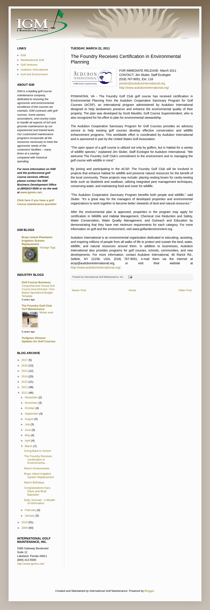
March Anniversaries (36, 468)
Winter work (46, 312)
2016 (24, 365)
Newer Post (79, 290)
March (29, 446)
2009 (24, 527)
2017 (24, 360)
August (29, 419)
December (32, 397)
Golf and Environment (34, 74)
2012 (24, 387)
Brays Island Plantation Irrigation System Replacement (37, 241)
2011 (24, 392)
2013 (24, 381)
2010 (24, 522)
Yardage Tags (47, 247)
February (31, 510)
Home (132, 290)
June (28, 429)
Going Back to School (37, 450)
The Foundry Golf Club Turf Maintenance (37, 307)
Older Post (185, 290)
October (30, 408)
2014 (24, 376)
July (28, 424)
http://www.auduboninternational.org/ (144, 87)
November (32, 402)
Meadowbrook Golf (32, 60)
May (28, 435)
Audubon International (34, 69)
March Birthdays (34, 482)
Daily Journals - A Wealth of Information (39, 501)
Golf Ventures (29, 64)
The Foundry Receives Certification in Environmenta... (38, 459)
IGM (23, 55)
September (32, 413)
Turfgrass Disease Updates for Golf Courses (38, 339)
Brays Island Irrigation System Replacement (39, 475)
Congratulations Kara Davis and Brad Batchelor (37, 491)
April (28, 440)
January (30, 515)
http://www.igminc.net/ (30, 563)
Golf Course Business (36, 282)
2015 (24, 370)
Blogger (149, 590)
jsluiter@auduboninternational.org (142, 83)
